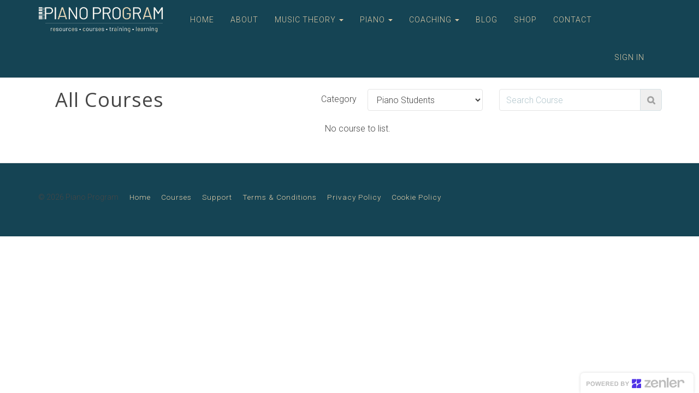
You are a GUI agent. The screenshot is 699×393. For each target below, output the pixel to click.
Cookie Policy (416, 197)
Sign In (629, 57)
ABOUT (244, 19)
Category (339, 99)
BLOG (486, 19)
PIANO (376, 19)
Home (140, 197)
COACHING (434, 19)
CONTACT (572, 19)
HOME (202, 19)
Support (217, 197)
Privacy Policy (354, 197)
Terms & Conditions (279, 197)
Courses (176, 197)
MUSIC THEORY (309, 19)
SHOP (525, 19)
